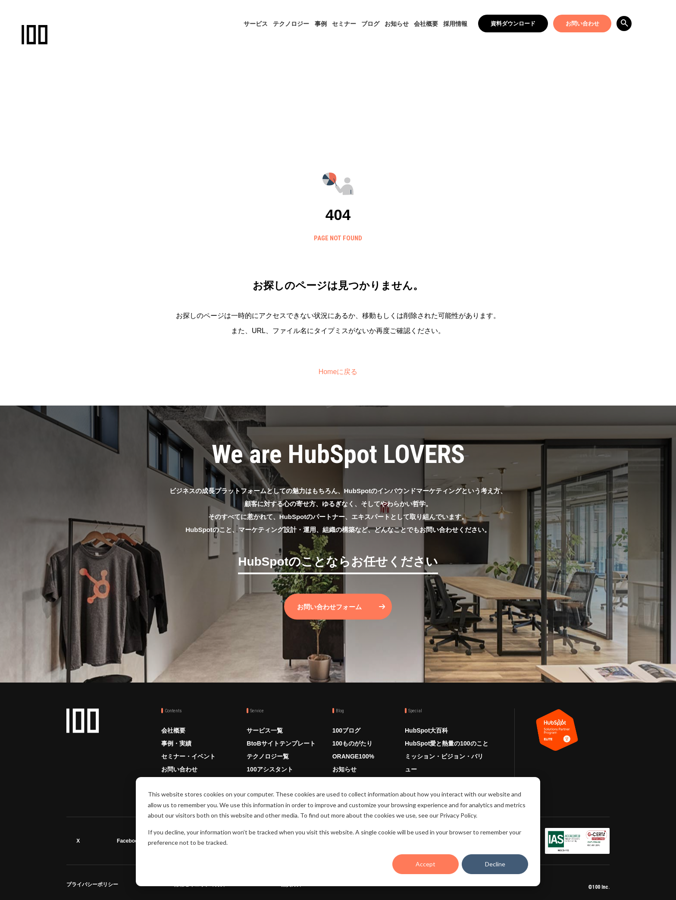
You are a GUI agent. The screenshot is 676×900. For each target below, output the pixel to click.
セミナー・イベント (188, 755)
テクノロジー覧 (268, 755)
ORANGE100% (353, 755)
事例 (321, 24)
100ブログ (346, 730)
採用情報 (455, 24)
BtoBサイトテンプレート (281, 743)
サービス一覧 (265, 730)
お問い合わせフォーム (329, 606)
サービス (256, 24)
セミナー (344, 24)
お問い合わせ (582, 23)
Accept (425, 864)
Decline (495, 864)
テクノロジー (291, 24)
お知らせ (397, 24)
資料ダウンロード (513, 23)
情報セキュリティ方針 (199, 885)
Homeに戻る (338, 371)
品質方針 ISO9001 (302, 885)
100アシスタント (270, 768)
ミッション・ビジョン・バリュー (444, 762)
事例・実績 (176, 743)
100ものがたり (352, 743)
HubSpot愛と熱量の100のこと (446, 743)
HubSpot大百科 (426, 730)
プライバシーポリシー (92, 885)
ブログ (370, 24)
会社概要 (426, 24)
